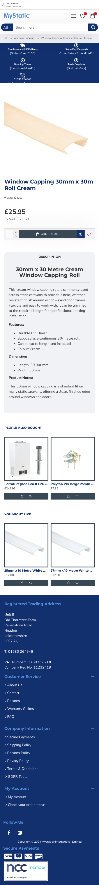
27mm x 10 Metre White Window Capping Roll (73, 570)
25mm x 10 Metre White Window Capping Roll (26, 570)
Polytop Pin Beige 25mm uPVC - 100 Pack (73, 484)
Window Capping (24, 38)
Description (50, 257)
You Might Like (17, 514)
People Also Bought (23, 428)
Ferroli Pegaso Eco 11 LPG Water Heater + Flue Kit (26, 484)
